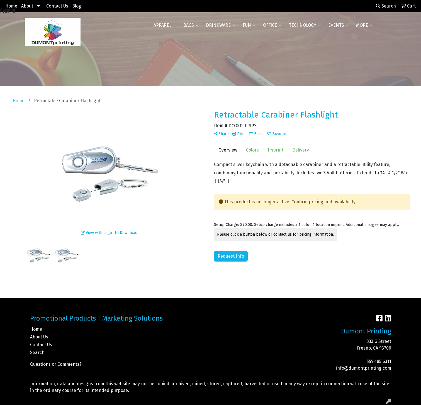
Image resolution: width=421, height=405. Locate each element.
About (27, 6)
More (364, 25)
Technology (305, 25)
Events (338, 25)
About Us (39, 337)
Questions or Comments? (55, 364)
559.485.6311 (379, 361)
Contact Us (57, 6)
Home (11, 6)
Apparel (165, 25)
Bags (191, 25)
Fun (249, 25)
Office (272, 25)
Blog (76, 6)
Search (386, 6)
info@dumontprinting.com (363, 368)
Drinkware (220, 25)
